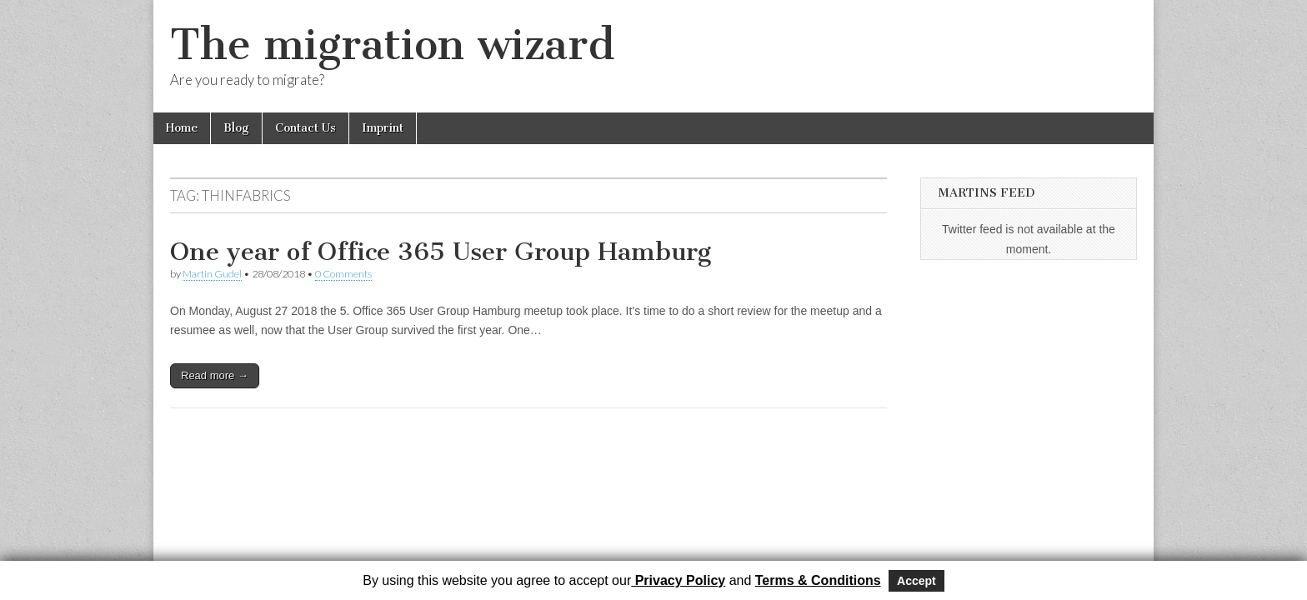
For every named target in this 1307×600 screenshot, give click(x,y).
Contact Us (305, 128)
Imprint (382, 128)
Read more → (214, 375)
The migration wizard (392, 44)
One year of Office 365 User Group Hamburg (440, 252)
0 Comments (343, 274)
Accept (916, 581)
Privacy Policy (678, 580)
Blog (236, 128)
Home (182, 128)
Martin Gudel (212, 274)
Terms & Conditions (818, 580)
